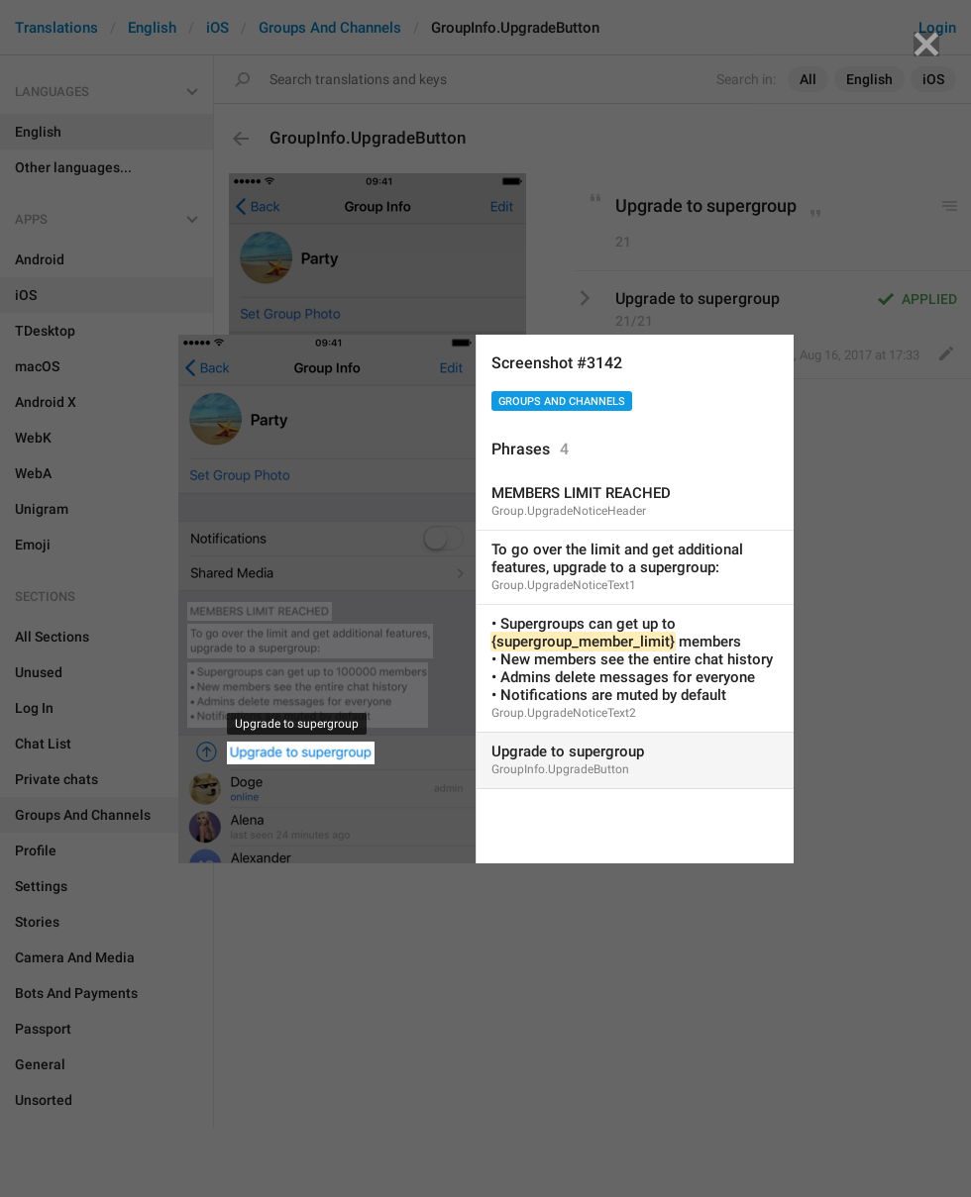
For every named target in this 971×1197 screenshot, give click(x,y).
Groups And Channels (561, 401)
